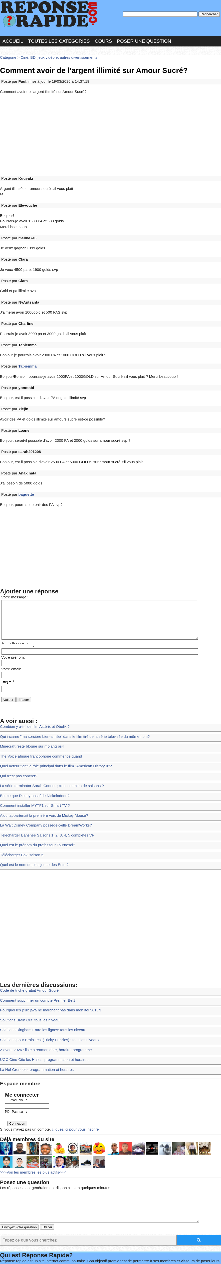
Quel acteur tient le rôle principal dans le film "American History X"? (51, 730)
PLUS (200, 1255)
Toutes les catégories (59, 38)
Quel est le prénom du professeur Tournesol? (34, 803)
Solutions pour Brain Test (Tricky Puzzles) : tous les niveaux (45, 990)
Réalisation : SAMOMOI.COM (163, 1255)
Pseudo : (13, 1046)
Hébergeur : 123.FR (111, 1255)
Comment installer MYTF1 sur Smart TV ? (32, 766)
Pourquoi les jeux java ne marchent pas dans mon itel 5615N (46, 963)
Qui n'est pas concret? (17, 739)
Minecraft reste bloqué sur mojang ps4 (29, 712)
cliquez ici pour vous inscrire (69, 1073)
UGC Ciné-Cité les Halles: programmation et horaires (40, 1009)
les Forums (76, 1255)
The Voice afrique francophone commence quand (37, 721)
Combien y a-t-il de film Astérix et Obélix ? (32, 693)
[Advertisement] (110, 128)
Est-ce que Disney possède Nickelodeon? (32, 757)
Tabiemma (25, 343)
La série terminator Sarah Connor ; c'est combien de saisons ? (47, 748)
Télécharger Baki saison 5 (20, 812)
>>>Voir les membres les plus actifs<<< (30, 1114)
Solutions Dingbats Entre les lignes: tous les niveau (39, 981)
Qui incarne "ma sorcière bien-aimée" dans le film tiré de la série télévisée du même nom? (68, 702)
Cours (103, 38)
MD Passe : (13, 1057)
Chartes (12, 1255)
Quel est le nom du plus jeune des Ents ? (31, 821)
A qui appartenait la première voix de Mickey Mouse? (40, 775)
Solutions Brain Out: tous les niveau (27, 972)
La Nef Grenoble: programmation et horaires (34, 1018)
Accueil (13, 38)
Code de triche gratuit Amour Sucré (27, 945)
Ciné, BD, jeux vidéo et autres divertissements (54, 53)
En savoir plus (119, 1247)
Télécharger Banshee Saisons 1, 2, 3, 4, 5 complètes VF (43, 793)
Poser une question (144, 38)
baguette (24, 460)
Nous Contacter (42, 1255)
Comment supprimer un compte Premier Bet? (34, 954)
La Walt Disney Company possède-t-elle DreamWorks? (42, 784)
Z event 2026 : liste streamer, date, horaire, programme (42, 1000)
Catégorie (7, 53)
